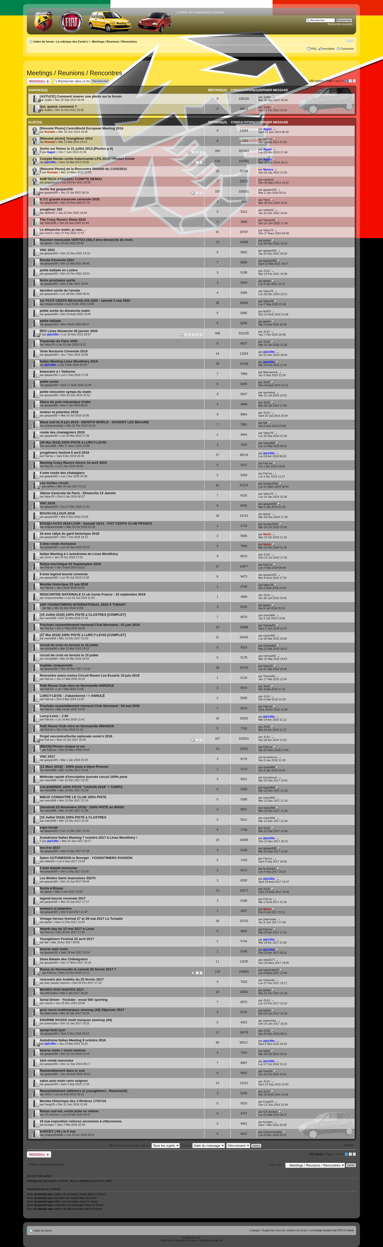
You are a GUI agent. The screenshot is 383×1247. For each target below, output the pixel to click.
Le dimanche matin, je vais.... (63, 230)
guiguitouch (52, 182)
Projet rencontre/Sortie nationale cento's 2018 (76, 736)
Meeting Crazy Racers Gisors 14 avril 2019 (73, 463)
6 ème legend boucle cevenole (64, 574)
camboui (268, 179)
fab (265, 422)
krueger (49, 1124)
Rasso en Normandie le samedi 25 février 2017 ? (78, 969)
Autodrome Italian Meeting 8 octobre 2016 (73, 1040)
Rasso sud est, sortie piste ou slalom (69, 1111)
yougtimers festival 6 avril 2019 (64, 452)
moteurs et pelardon (56, 908)
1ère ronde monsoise (56, 1060)
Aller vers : (276, 1164)
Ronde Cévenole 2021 (57, 260)
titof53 (267, 311)
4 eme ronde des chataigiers (62, 473)
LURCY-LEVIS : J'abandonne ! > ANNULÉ (72, 696)
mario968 (50, 445)
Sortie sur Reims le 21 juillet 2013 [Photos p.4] (76, 148)
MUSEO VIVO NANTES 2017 (62, 989)
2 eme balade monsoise (58, 868)
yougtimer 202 (51, 209)
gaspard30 (51, 192)
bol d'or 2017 (50, 848)
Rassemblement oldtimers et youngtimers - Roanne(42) (83, 1091)
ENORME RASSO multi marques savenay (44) (76, 1020)
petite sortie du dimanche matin (65, 311)
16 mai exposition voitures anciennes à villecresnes (81, 1121)
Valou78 (268, 230)
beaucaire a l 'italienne (57, 371)
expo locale (49, 827)
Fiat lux (49, 455)
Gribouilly (269, 980)
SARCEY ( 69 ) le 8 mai (57, 1131)
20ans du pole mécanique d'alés (65, 402)
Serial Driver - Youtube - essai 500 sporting (74, 1000)
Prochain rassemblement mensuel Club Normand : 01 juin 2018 (90, 625)
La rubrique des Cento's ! (73, 41)
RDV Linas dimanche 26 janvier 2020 (69, 331)
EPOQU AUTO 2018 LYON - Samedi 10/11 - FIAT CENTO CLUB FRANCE (96, 523)
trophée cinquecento (56, 665)
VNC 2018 (47, 503)
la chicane (269, 868)
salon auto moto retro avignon (64, 1081)
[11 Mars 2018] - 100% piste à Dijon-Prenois (74, 767)
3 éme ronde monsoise (58, 544)
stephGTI (269, 959)
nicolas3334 (270, 483)
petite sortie (49, 381)
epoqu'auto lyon (52, 1030)
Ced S (48, 233)
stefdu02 (50, 212)
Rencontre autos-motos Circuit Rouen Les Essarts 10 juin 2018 (90, 675)
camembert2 (271, 969)
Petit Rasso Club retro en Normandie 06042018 (77, 726)
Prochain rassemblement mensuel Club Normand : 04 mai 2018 (90, 706)
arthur (50, 486)
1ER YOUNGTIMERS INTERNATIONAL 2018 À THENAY (83, 604)
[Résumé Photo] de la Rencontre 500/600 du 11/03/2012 (83, 169)
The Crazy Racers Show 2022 (63, 219)
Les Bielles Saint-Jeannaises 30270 (68, 878)
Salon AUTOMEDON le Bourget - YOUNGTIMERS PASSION (86, 858)
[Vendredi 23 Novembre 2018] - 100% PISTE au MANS (82, 807)
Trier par (203, 1145)
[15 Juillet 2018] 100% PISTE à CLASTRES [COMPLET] (83, 615)
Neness (268, 169)
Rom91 (267, 139)
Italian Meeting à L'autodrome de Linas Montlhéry (79, 554)
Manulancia (270, 372)
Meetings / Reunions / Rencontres (114, 41)
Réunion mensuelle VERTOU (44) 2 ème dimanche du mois (86, 240)
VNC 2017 (47, 756)
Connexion (347, 48)
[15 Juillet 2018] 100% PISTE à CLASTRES (73, 817)
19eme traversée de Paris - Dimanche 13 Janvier (78, 493)
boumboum (270, 757)
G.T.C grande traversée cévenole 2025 (70, 199)
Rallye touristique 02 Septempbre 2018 (70, 564)
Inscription (328, 48)
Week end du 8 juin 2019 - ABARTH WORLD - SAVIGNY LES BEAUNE (94, 422)
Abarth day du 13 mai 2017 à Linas (67, 929)
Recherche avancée (340, 24)
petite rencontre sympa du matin (65, 392)
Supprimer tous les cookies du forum (285, 1230)
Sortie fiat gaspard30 (56, 189)
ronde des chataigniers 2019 (62, 432)
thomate (50, 131)
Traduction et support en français (178, 1240)
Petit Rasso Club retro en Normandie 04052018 (77, 685)
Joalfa (48, 99)
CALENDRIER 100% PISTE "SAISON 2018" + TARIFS (81, 787)
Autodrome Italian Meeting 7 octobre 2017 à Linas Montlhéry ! (88, 837)
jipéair (48, 243)
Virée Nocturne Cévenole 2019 (64, 351)
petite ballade (50, 321)
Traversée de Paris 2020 (59, 341)
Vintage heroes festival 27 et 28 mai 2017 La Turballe (81, 918)
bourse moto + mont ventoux (63, 1050)
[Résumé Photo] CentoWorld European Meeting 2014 (81, 128)
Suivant (348, 1145)
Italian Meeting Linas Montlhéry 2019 (69, 361)
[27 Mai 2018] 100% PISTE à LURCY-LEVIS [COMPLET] (83, 635)
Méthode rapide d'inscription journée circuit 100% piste (83, 777)
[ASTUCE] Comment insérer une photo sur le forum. (81, 96)
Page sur (334, 80)
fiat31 (266, 1050)
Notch (267, 534)
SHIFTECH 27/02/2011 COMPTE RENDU (71, 179)
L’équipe (254, 1230)
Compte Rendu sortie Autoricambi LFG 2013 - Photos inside (87, 159)
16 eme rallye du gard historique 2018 (69, 533)
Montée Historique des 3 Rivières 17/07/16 (73, 1101)
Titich (266, 199)
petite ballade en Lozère (59, 270)
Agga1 (267, 128)
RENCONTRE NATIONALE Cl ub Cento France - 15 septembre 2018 (92, 594)
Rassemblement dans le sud (62, 1070)
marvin (49, 1003)
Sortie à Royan (51, 888)
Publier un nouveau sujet (39, 81)
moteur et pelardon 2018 (59, 412)
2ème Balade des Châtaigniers (64, 959)
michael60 (51, 648)
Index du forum (44, 41)
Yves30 (267, 1071)
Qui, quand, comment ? (58, 106)
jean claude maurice (57, 982)
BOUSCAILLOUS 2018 (57, 513)
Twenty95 (50, 222)
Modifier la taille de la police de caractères (350, 40)
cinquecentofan (54, 303)
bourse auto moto (54, 949)
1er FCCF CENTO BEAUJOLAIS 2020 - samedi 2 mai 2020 (85, 300)
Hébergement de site (211, 1240)
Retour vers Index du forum (47, 1164)
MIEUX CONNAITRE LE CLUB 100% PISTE (73, 797)
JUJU (266, 270)
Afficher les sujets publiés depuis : (144, 1145)
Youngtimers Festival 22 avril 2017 (67, 939)
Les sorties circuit (54, 483)
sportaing (269, 392)
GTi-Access (52, 1114)
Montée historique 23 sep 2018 (64, 584)
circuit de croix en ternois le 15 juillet (69, 645)
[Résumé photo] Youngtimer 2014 (66, 138)
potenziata (269, 919)
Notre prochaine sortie (57, 280)
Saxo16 (268, 665)
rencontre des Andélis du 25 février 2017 (72, 979)
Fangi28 (50, 1104)
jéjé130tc (50, 162)
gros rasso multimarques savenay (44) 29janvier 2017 (82, 1010)
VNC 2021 (47, 250)
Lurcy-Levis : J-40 (54, 716)
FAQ (314, 48)
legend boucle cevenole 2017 (63, 898)
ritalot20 (49, 861)
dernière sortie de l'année (60, 290)
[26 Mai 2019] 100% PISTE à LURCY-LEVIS (73, 442)
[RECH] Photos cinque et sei (62, 746)
